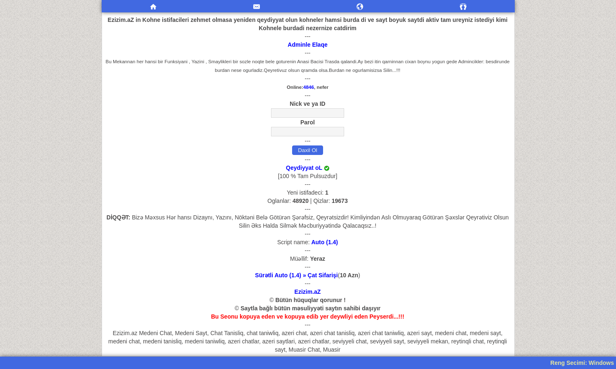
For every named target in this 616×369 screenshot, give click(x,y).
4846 (308, 87)
